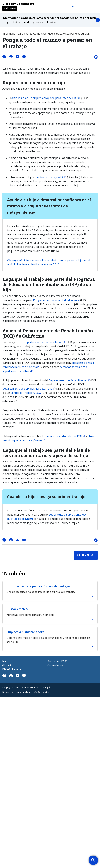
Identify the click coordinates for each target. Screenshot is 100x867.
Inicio (5, 661)
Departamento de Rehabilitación (43, 342)
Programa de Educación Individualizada (56, 300)
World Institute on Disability (35, 687)
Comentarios (55, 665)
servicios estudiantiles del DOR (64, 436)
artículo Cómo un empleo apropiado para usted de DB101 (45, 98)
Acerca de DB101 (57, 661)
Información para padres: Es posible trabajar (38, 586)
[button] (50, 20)
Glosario (7, 665)
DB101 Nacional (11, 669)
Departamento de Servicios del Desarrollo (27, 388)
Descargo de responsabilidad (16, 692)
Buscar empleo (17, 609)
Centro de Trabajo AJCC (50, 177)
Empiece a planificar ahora (25, 632)
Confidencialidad (42, 692)
